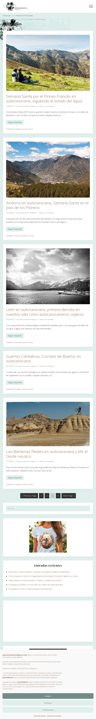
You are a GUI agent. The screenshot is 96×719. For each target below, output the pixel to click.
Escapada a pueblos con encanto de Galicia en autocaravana (35, 584)
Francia (30, 129)
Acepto (48, 696)
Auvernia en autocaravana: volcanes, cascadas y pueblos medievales (38, 571)
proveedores (7, 677)
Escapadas (17, 129)
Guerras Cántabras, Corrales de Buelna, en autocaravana (43, 359)
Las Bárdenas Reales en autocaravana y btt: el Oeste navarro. (47, 454)
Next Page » (68, 496)
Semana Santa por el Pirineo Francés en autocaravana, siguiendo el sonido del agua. (44, 98)
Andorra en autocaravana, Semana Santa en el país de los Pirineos (47, 205)
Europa (24, 129)
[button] (91, 6)
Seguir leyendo (15, 123)
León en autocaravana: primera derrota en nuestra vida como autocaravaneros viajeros (45, 312)
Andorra (17, 236)
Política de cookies (40, 716)
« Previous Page (29, 496)
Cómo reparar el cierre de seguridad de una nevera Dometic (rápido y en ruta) (43, 576)
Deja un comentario (47, 106)
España (24, 342)
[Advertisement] (48, 621)
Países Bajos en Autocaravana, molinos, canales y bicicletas (34, 580)
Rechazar (48, 703)
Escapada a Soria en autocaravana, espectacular (30, 589)
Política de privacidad (54, 716)
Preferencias (48, 710)
